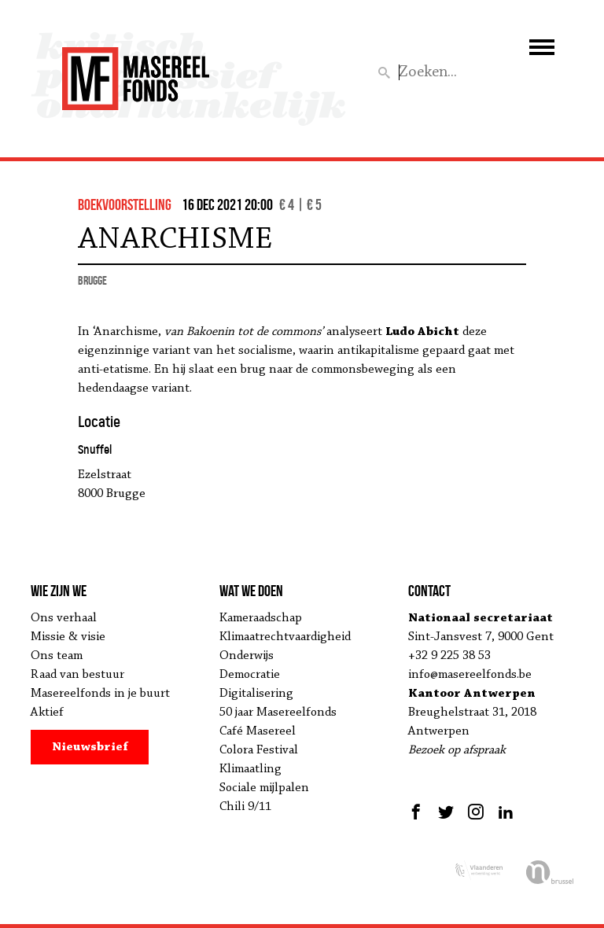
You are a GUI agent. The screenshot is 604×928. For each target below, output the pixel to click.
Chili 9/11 (245, 807)
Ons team (57, 656)
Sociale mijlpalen (264, 788)
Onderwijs (246, 656)
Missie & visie (68, 637)
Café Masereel (257, 731)
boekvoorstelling (124, 204)
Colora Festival (258, 750)
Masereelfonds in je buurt (100, 693)
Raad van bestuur (77, 674)
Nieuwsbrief (90, 747)
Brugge (92, 280)
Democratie (249, 674)
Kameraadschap (260, 618)
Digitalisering (256, 693)
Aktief (47, 712)
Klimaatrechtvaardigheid (285, 637)
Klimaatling (250, 769)
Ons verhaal (64, 618)
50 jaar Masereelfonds (278, 712)
